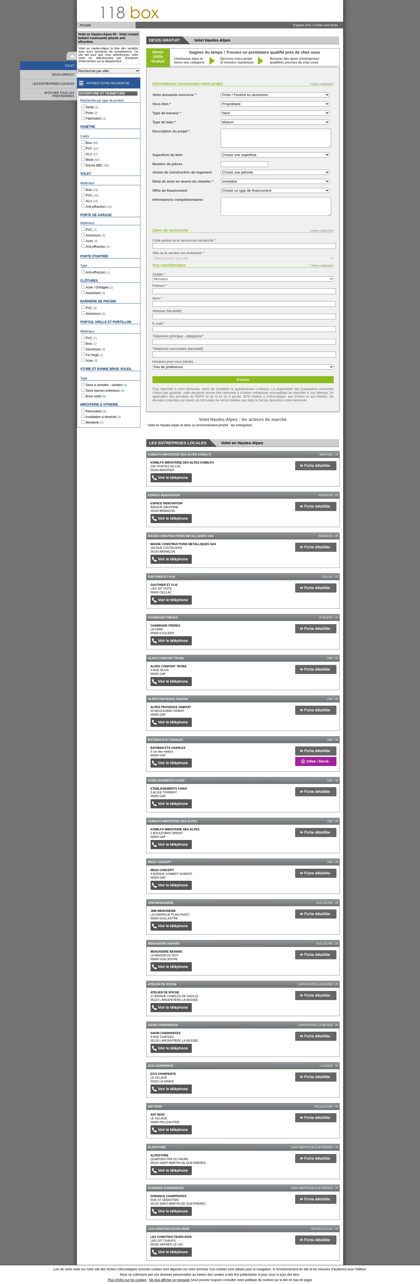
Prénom (159, 286)
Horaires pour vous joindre (172, 362)
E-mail (158, 323)
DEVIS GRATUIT (63, 74)
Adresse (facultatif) (166, 311)
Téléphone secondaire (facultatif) (177, 349)
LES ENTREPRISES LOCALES (53, 83)
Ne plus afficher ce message (169, 1280)
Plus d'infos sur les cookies (127, 1280)
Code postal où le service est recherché (184, 240)
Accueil (85, 25)
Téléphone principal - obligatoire (177, 336)
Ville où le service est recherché (178, 253)
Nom (157, 298)
